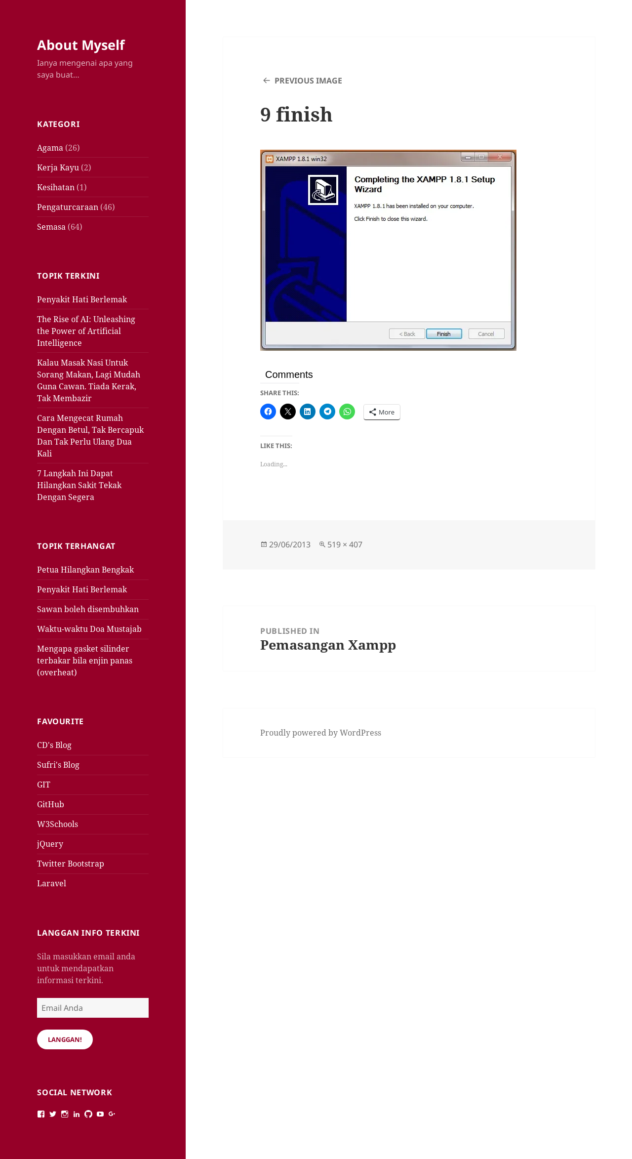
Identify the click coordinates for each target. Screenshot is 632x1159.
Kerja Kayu (58, 167)
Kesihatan (56, 187)
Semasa (51, 226)
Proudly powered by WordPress (320, 732)
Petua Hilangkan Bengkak (85, 569)
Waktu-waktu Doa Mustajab (89, 628)
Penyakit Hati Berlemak (82, 299)
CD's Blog (54, 745)
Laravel (51, 883)
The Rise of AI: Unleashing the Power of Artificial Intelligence (86, 331)
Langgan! (65, 1039)
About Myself (80, 45)
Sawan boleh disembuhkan (88, 609)
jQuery (50, 843)
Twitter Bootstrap (70, 863)
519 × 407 (344, 544)
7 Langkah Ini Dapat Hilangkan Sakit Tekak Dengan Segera (79, 485)
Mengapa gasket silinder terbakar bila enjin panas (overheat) (84, 660)
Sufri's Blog (58, 764)
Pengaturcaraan (67, 207)
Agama (50, 147)
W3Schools (57, 824)
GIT (43, 784)
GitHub (50, 804)
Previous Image (308, 80)
